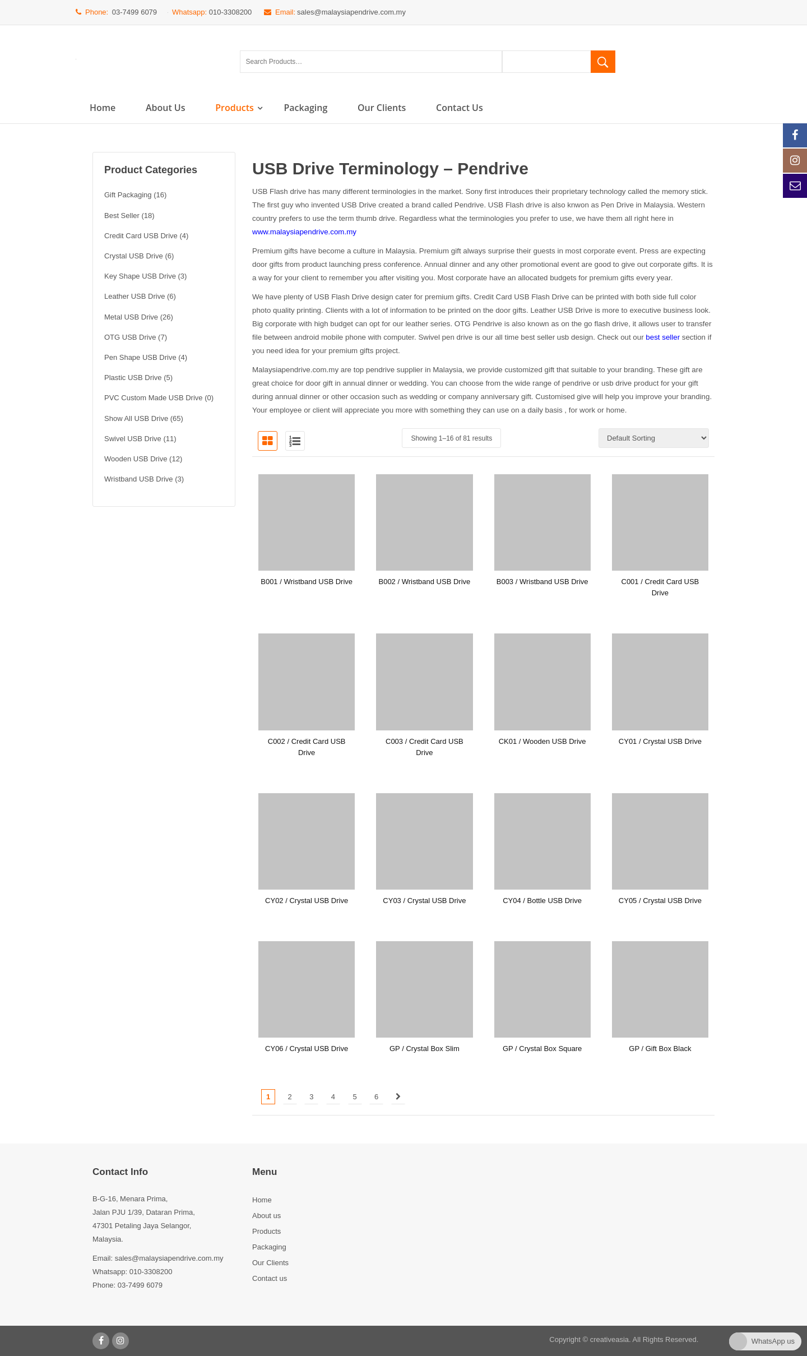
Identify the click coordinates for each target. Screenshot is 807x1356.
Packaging (305, 107)
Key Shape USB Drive (140, 276)
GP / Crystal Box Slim (424, 1048)
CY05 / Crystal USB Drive (660, 900)
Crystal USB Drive (133, 256)
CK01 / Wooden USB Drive (542, 741)
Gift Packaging (128, 195)
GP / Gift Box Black (660, 1048)
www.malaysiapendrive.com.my (304, 232)
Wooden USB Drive (135, 459)
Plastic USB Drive (133, 377)
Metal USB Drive (131, 317)
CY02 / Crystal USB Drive (306, 900)
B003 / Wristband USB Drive (542, 581)
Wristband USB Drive (138, 479)
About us (165, 107)
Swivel (429, 337)
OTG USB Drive (130, 337)
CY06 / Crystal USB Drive (306, 1048)
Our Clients (382, 107)
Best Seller (122, 215)
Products (234, 107)
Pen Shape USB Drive (140, 357)
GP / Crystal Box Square (542, 1048)
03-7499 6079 (134, 12)
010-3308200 (230, 12)
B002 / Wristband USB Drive (424, 581)
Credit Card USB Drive (141, 236)
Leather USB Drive (134, 296)
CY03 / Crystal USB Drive (424, 900)
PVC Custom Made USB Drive (153, 398)
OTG (462, 324)
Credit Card (493, 297)
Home (102, 107)
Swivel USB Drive (132, 438)
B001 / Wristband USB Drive (307, 581)
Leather (542, 310)
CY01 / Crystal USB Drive (660, 741)
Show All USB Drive (136, 418)
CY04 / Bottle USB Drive (542, 900)
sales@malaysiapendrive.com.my (351, 12)
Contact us (459, 107)
